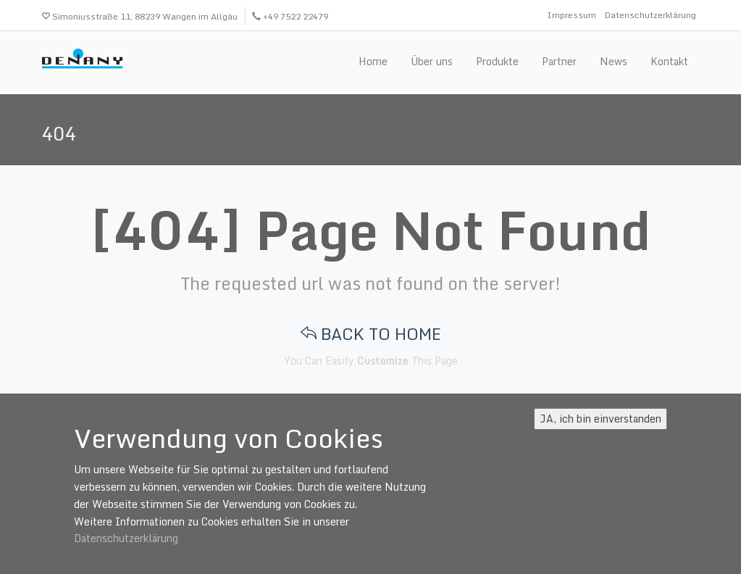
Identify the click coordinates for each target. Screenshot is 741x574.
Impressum (571, 15)
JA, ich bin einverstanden (600, 418)
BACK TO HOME (371, 333)
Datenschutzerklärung (650, 15)
